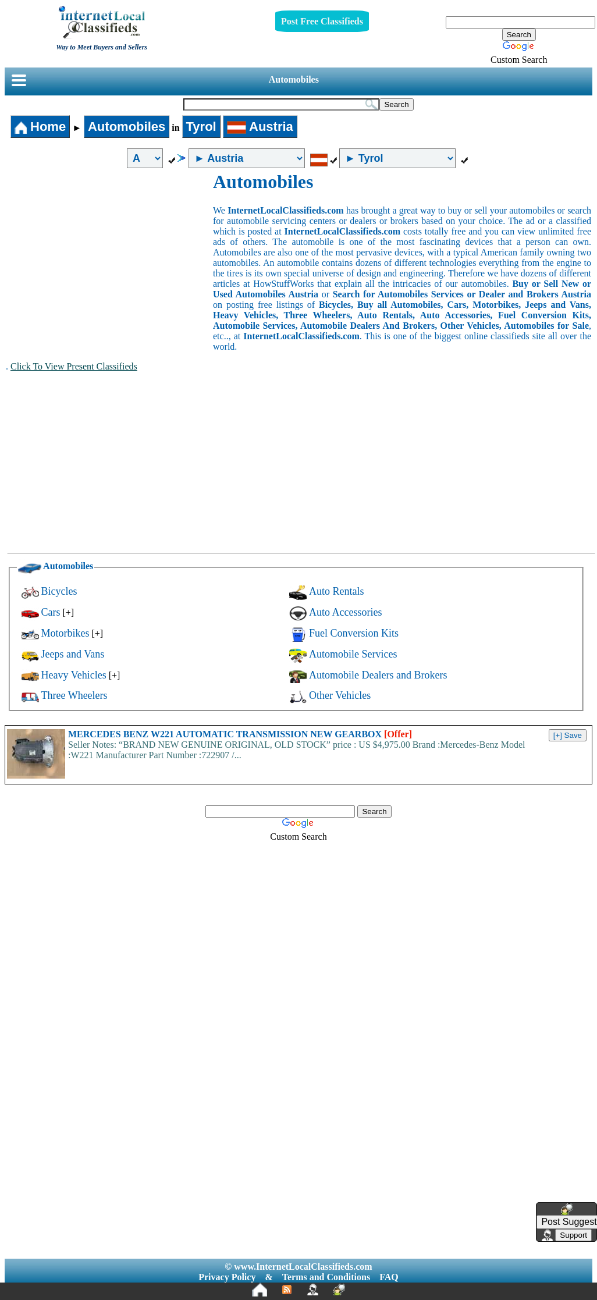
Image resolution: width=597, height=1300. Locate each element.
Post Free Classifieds (322, 21)
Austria (260, 126)
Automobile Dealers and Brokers (378, 675)
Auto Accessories (345, 612)
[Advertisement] (109, 258)
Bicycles (59, 591)
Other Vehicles (340, 695)
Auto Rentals (336, 591)
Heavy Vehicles (73, 675)
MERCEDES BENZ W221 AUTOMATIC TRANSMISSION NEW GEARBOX (240, 734)
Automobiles (294, 79)
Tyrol (201, 126)
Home (40, 126)
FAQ (389, 1277)
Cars (51, 612)
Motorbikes (65, 633)
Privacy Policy (226, 1277)
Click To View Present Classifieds (73, 366)
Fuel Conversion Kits (354, 633)
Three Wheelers (74, 695)
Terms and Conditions (326, 1277)
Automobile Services (353, 654)
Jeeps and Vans (73, 654)
